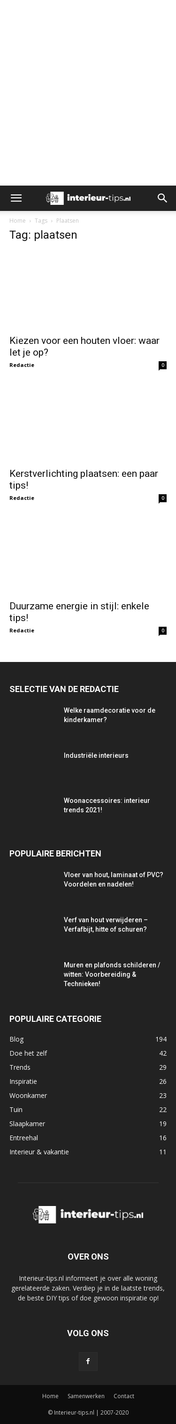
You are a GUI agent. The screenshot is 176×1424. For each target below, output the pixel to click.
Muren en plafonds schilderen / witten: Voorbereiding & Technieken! (112, 974)
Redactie (21, 364)
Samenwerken (86, 1396)
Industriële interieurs (96, 755)
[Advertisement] (88, 93)
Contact (124, 1396)
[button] (16, 198)
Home (17, 221)
